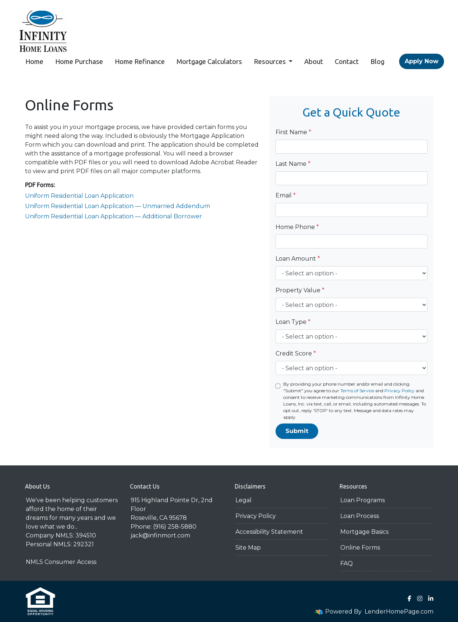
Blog (377, 61)
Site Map (248, 547)
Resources (270, 61)
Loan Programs (362, 500)
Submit (296, 431)
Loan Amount (298, 258)
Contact (347, 61)
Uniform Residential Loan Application (79, 195)
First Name (293, 132)
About (313, 61)
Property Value (300, 290)
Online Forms (360, 547)
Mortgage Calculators (209, 61)
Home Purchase (79, 61)
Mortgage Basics (364, 531)
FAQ (346, 563)
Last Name (293, 163)
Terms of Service (357, 390)
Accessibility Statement (269, 531)
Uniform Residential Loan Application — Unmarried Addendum (117, 206)
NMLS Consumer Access (61, 561)
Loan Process (359, 515)
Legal (243, 500)
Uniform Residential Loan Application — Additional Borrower (113, 216)
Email (286, 195)
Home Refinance (140, 61)
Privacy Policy (399, 390)
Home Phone (297, 227)
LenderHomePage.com (399, 611)
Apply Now (422, 61)
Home (34, 61)
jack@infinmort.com (160, 535)
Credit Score (296, 353)
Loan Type (293, 321)
